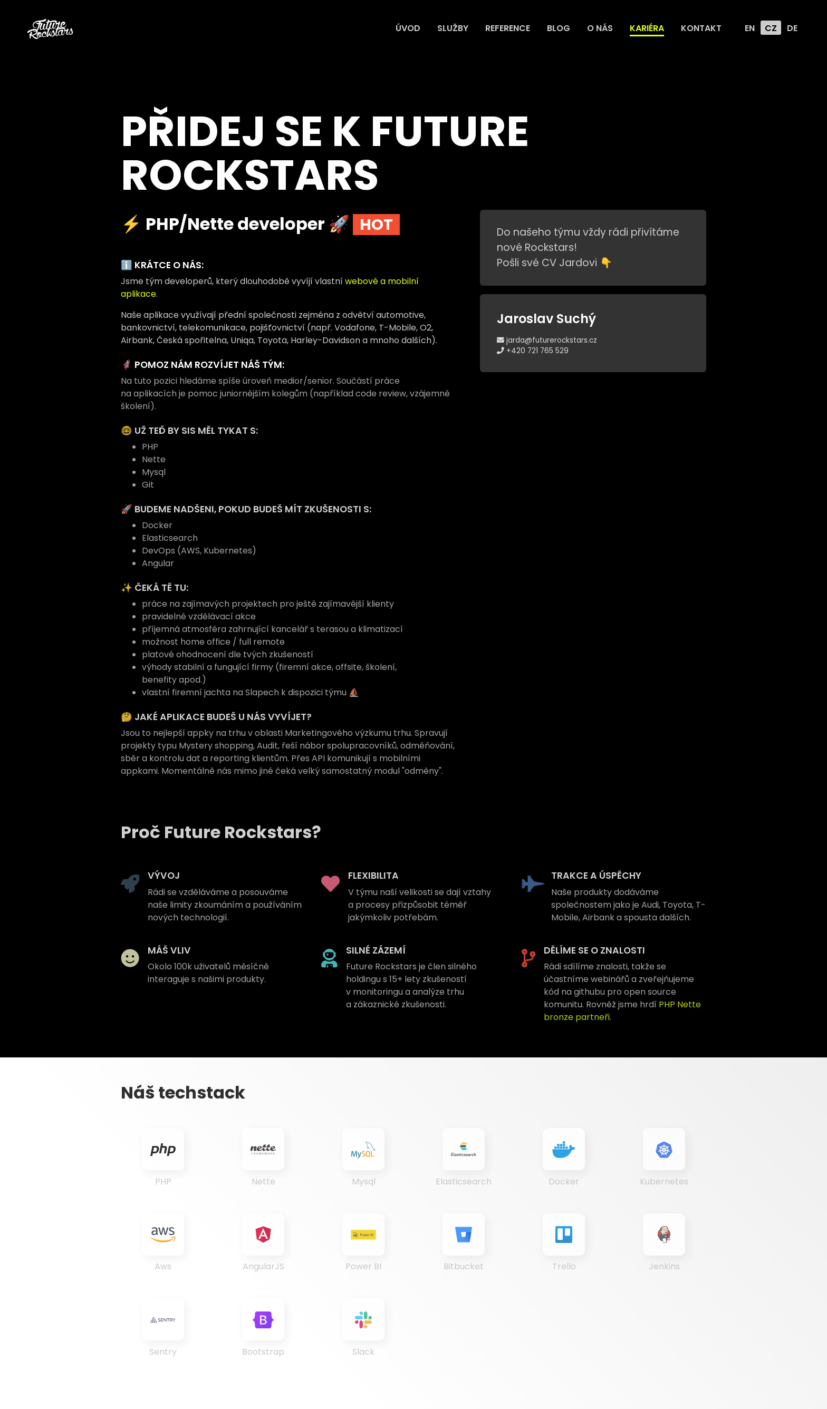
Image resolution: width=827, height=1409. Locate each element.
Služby (452, 28)
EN (750, 28)
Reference (507, 28)
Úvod (408, 28)
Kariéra (647, 28)
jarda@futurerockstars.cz (547, 340)
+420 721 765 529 (533, 351)
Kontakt (701, 28)
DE (792, 28)
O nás (600, 28)
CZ (771, 28)
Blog (558, 28)
